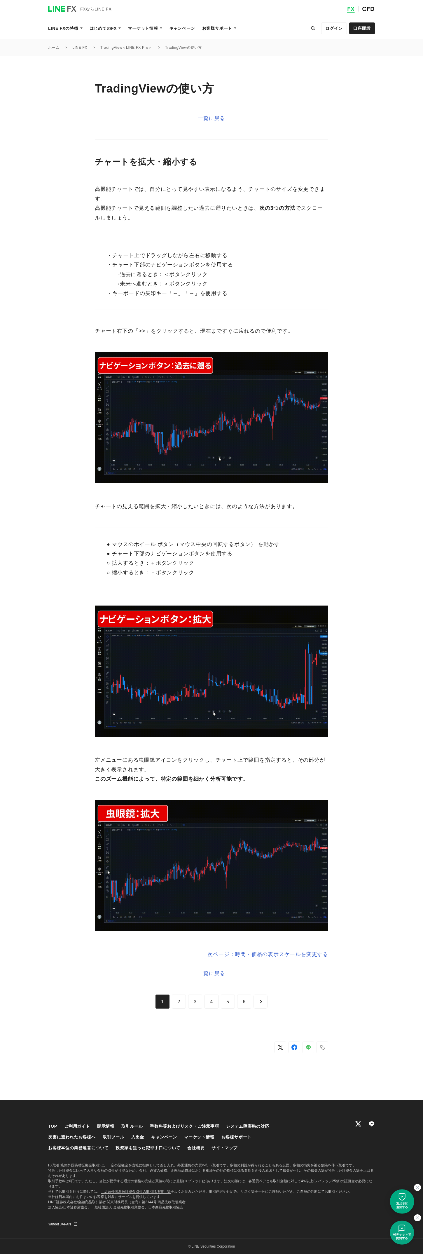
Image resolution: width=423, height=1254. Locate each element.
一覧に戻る (211, 118)
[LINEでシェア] (308, 1047)
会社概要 (195, 1147)
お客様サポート (236, 1137)
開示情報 (105, 1126)
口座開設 (361, 28)
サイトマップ (224, 1147)
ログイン (333, 28)
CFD (368, 9)
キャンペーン (164, 1137)
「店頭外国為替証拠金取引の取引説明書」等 (136, 1192)
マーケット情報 (199, 1137)
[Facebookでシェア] (294, 1047)
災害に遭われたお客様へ (72, 1137)
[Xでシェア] (280, 1047)
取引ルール (132, 1126)
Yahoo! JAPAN (59, 1224)
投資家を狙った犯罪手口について (148, 1147)
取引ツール (113, 1137)
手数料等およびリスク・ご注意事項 (184, 1126)
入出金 (137, 1137)
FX (351, 9)
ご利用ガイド (77, 1126)
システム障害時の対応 (247, 1126)
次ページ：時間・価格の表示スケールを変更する (267, 954)
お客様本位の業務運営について (78, 1147)
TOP (52, 1126)
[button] (322, 1047)
